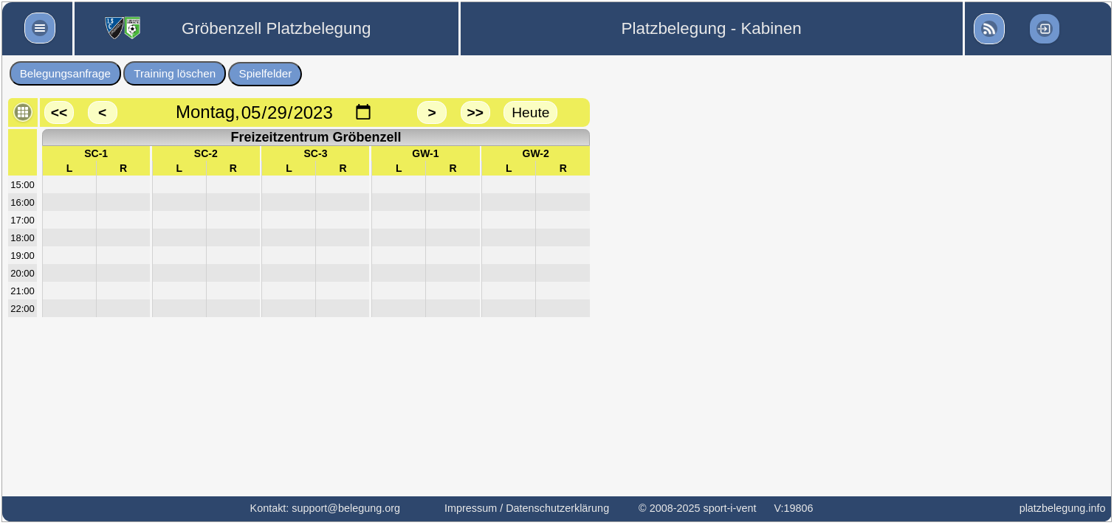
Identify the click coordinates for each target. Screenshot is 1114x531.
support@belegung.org (346, 508)
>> (475, 112)
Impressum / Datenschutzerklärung (526, 508)
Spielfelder (265, 73)
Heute (530, 112)
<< (59, 112)
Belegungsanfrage (65, 73)
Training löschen (175, 73)
